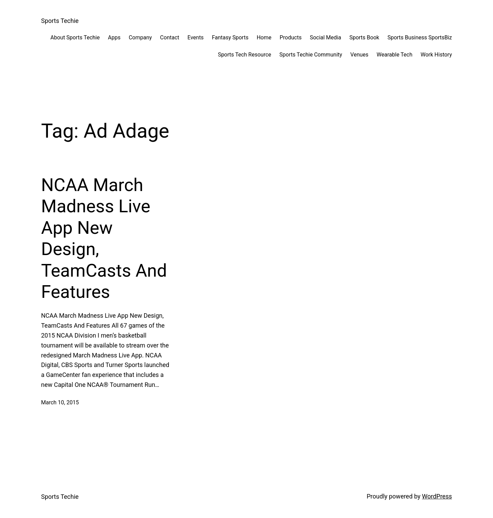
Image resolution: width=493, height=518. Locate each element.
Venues (359, 54)
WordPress (437, 496)
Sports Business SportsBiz (420, 37)
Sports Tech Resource (244, 54)
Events (196, 37)
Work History (436, 54)
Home (264, 37)
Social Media (325, 37)
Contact (169, 37)
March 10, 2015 (60, 402)
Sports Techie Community (310, 54)
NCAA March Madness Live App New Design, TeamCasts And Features (104, 238)
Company (140, 37)
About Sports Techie (75, 37)
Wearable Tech (394, 54)
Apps (114, 37)
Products (291, 37)
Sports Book (364, 37)
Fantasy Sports (230, 37)
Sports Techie (60, 20)
